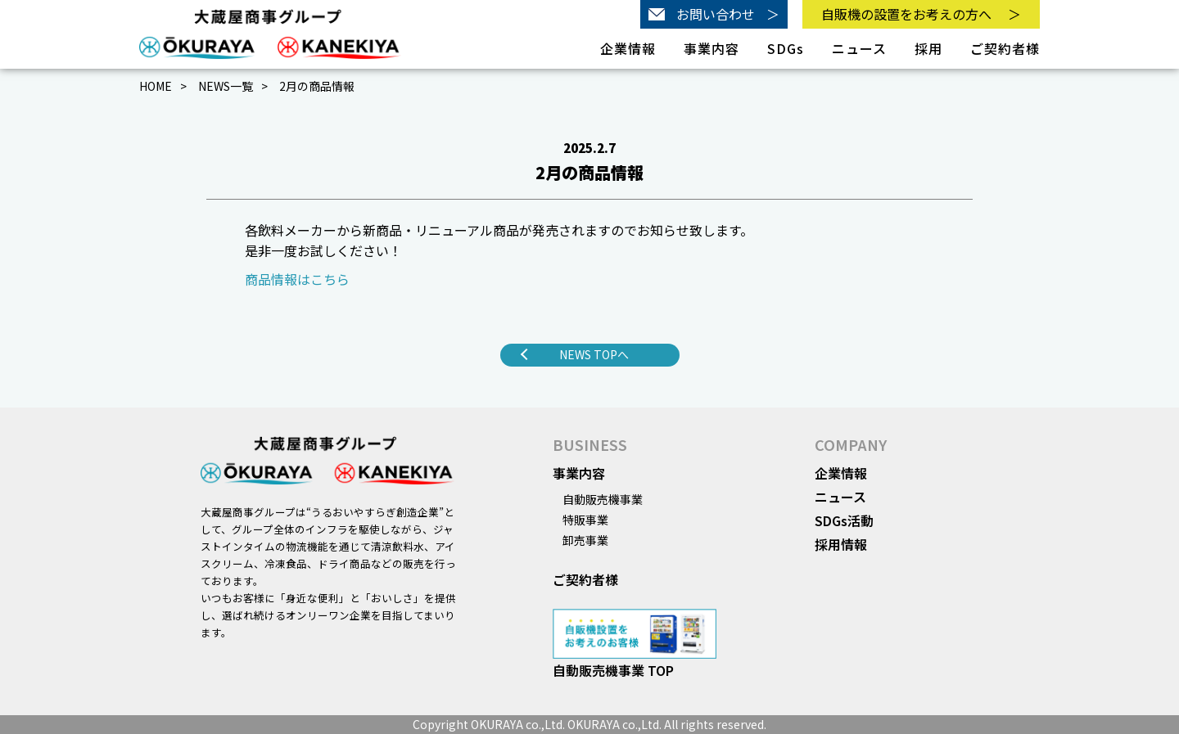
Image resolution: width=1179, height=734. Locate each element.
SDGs (785, 48)
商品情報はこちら (297, 279)
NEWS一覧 (225, 86)
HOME (155, 86)
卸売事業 (585, 540)
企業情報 (841, 473)
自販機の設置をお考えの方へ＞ (921, 14)
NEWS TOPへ (594, 354)
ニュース (859, 48)
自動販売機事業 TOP (613, 670)
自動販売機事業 (602, 499)
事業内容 (579, 473)
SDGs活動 (844, 520)
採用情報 (841, 544)
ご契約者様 (1005, 48)
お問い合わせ (713, 14)
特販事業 (585, 519)
